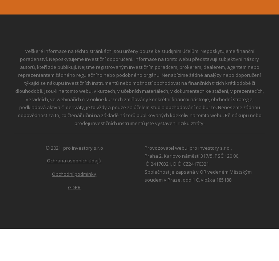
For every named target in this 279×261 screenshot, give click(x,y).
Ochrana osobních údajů (74, 160)
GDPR (74, 187)
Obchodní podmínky (74, 174)
